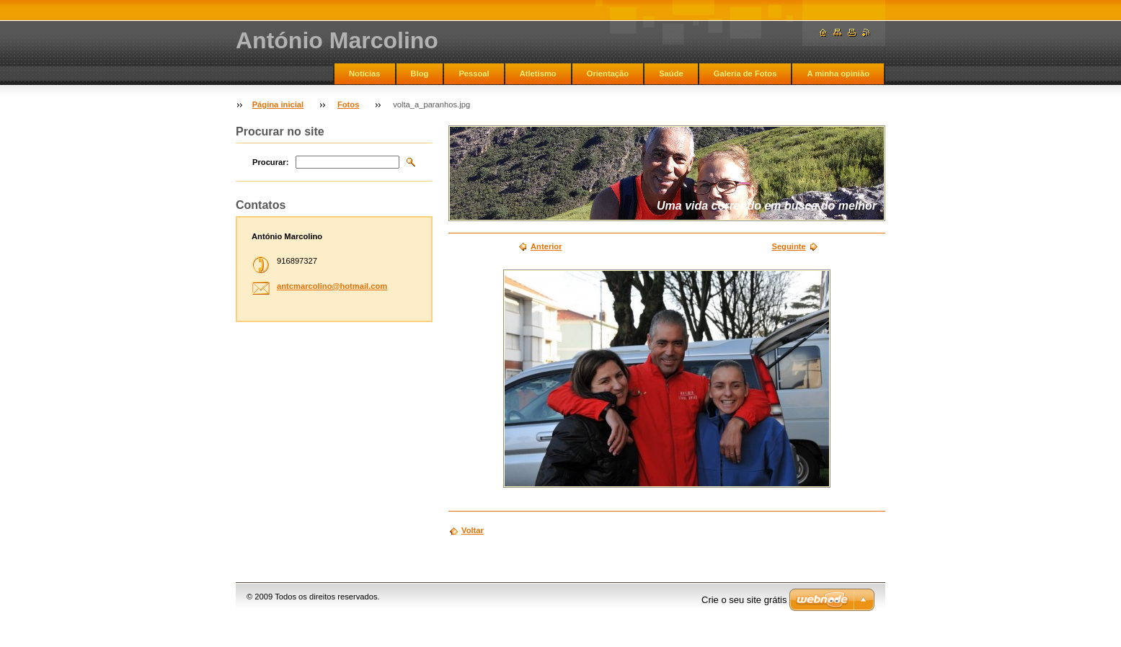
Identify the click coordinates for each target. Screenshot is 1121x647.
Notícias (365, 73)
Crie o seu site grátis (744, 599)
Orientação (608, 73)
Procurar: (270, 162)
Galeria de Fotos (745, 73)
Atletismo (538, 73)
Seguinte (788, 246)
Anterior (546, 246)
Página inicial (278, 104)
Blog (420, 73)
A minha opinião (838, 73)
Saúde (671, 73)
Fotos (348, 104)
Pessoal (473, 73)
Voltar (472, 530)
